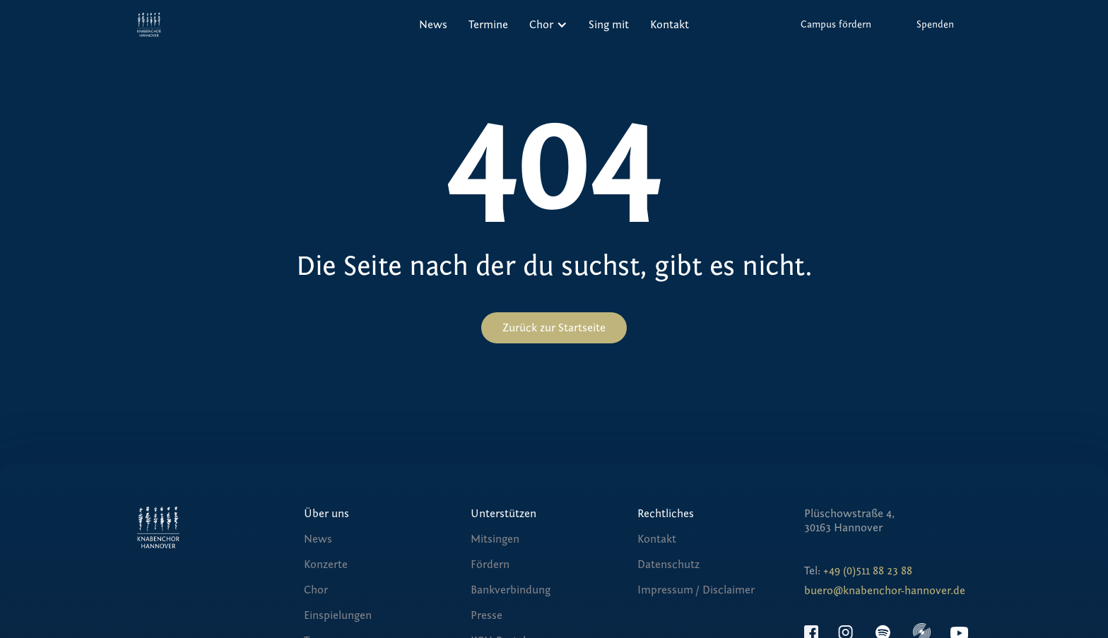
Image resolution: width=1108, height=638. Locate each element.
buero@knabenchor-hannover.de (884, 590)
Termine (488, 24)
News (433, 24)
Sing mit (609, 24)
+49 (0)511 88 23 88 (867, 571)
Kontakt (669, 24)
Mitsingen (495, 539)
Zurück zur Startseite (554, 327)
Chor (316, 590)
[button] (548, 25)
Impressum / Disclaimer (696, 590)
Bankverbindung (510, 590)
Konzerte (326, 564)
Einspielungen (338, 615)
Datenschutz (668, 564)
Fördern (490, 564)
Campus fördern (836, 24)
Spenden (935, 24)
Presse (486, 615)
